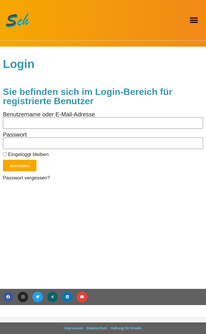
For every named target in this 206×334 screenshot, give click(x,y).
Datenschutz (97, 328)
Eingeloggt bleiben (26, 154)
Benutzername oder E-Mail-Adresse (49, 114)
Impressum (73, 328)
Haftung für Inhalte (126, 328)
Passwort (15, 134)
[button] (193, 20)
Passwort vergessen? (26, 178)
